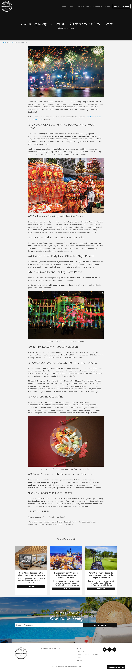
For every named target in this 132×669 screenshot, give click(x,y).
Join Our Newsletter (116, 667)
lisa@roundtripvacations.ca (51, 649)
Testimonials (80, 661)
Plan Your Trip (121, 6)
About (70, 6)
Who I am (79, 649)
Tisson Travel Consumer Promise (87, 655)
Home (64, 6)
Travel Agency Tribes (76, 666)
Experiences (97, 6)
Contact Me (80, 652)
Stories (107, 6)
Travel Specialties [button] (82, 6)
